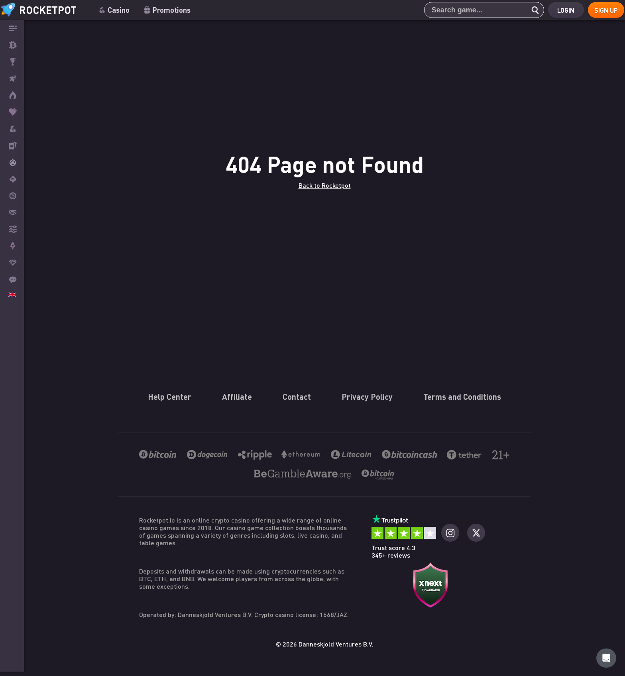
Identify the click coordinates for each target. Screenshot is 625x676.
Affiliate (237, 664)
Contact (297, 664)
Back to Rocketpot (325, 318)
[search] (526, 10)
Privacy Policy (367, 664)
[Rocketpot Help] (606, 658)
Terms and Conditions (462, 664)
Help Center (169, 664)
